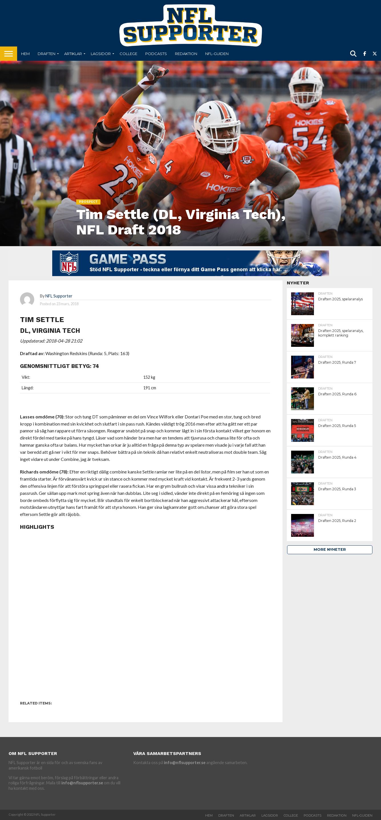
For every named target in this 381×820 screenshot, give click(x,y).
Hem (25, 53)
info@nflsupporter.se (82, 782)
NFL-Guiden (217, 53)
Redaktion (186, 53)
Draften (46, 53)
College (128, 53)
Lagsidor (101, 53)
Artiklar (73, 53)
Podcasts (156, 53)
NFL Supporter (58, 295)
